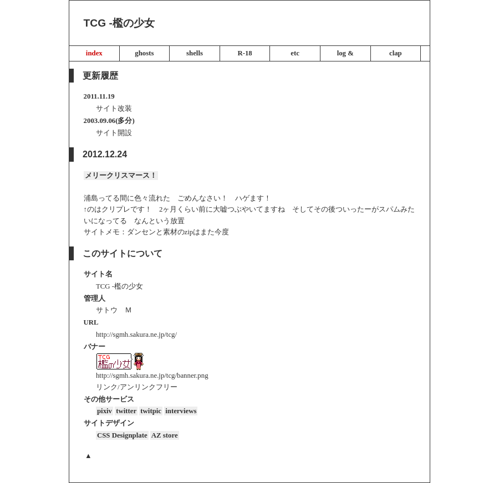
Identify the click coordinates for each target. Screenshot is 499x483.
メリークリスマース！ (121, 175)
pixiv (104, 411)
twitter (126, 411)
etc (295, 53)
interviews (180, 411)
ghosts (144, 53)
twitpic (150, 411)
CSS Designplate (122, 435)
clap (395, 53)
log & (345, 53)
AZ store (164, 435)
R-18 (244, 53)
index (94, 53)
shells (194, 53)
